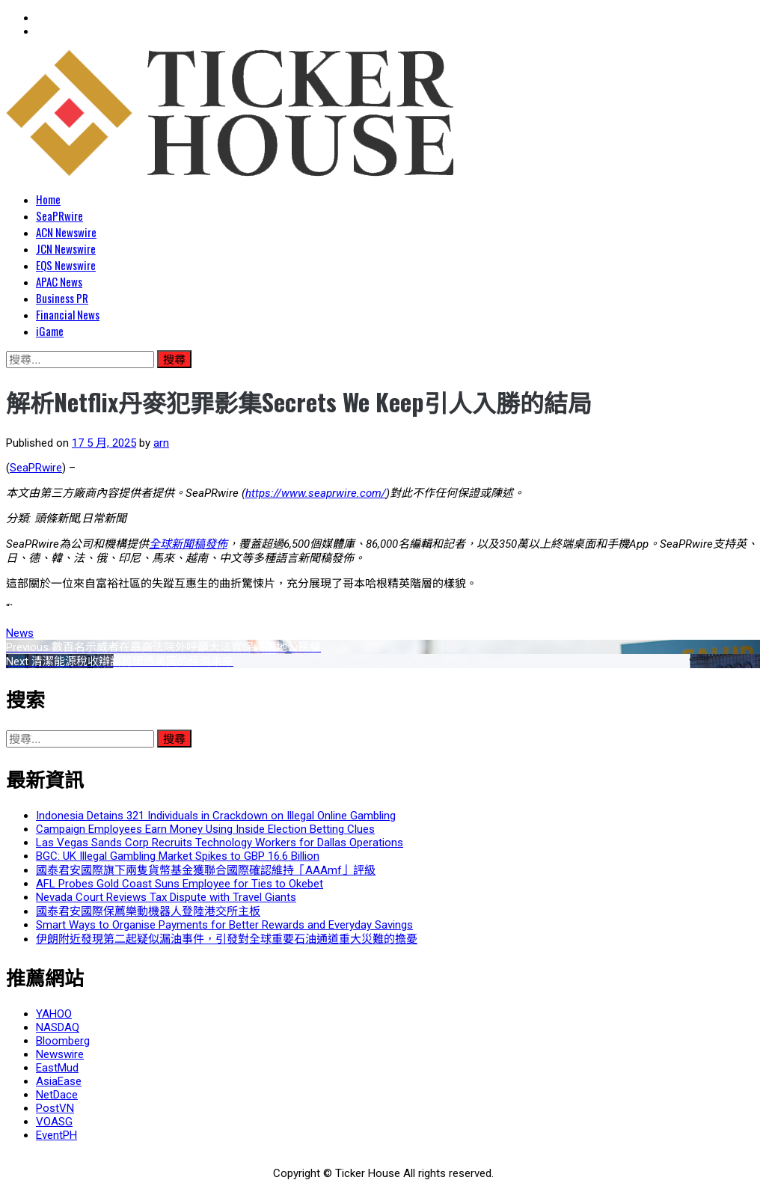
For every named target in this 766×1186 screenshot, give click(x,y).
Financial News (67, 314)
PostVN (55, 1108)
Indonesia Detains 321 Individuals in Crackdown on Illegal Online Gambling (216, 815)
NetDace (57, 1094)
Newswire (60, 1054)
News (20, 633)
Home (48, 199)
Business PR (62, 298)
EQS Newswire (66, 265)
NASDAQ (57, 1027)
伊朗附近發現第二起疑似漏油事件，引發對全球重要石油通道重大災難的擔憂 (226, 939)
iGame (50, 331)
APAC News (59, 281)
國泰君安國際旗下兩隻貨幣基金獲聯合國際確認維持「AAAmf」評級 (206, 870)
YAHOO (54, 1014)
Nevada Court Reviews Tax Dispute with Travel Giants (166, 897)
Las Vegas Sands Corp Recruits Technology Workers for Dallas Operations (219, 842)
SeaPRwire (59, 215)
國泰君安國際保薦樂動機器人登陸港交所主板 (148, 911)
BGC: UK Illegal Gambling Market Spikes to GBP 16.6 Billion (177, 856)
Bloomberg (63, 1041)
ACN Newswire (66, 232)
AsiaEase (59, 1081)
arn (161, 443)
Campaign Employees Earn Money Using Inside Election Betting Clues (205, 829)
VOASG (54, 1121)
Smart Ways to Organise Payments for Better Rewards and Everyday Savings (224, 925)
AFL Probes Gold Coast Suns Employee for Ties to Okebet (179, 883)
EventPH (56, 1135)
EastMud (57, 1068)
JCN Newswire (66, 248)
